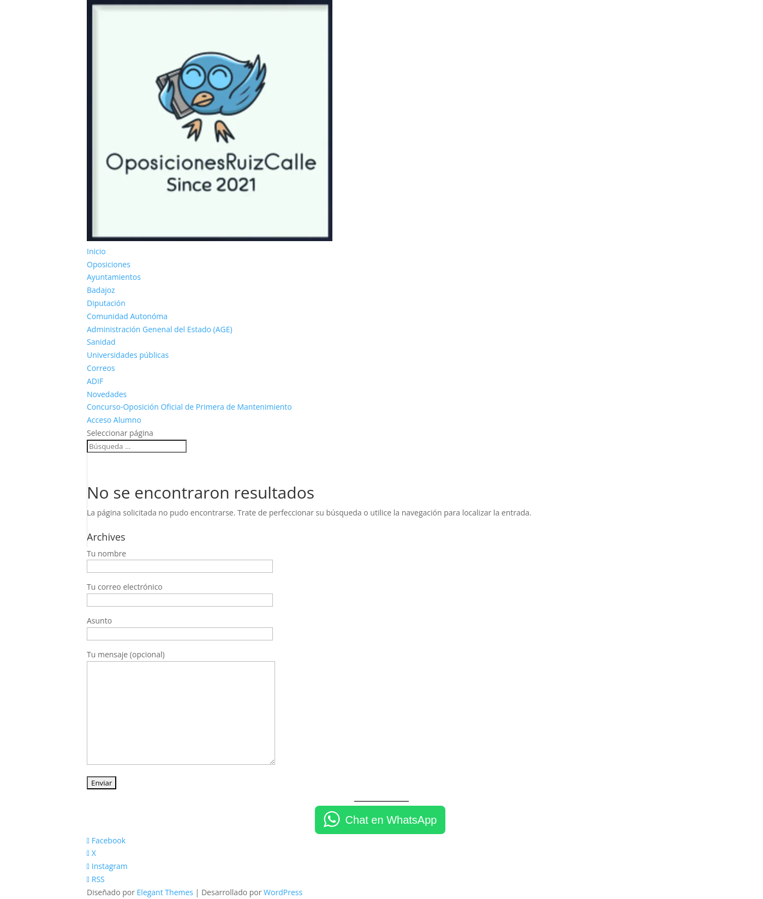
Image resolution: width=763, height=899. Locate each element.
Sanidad (101, 342)
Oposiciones (108, 264)
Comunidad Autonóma (127, 316)
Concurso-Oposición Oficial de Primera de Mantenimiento (189, 406)
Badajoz (101, 290)
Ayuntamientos (114, 277)
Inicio (96, 251)
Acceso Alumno (114, 420)
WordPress (283, 892)
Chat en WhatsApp (391, 820)
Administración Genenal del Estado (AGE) (160, 329)
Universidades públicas (128, 355)
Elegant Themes (165, 892)
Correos (101, 368)
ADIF (95, 381)
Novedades (107, 394)
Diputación (106, 303)
